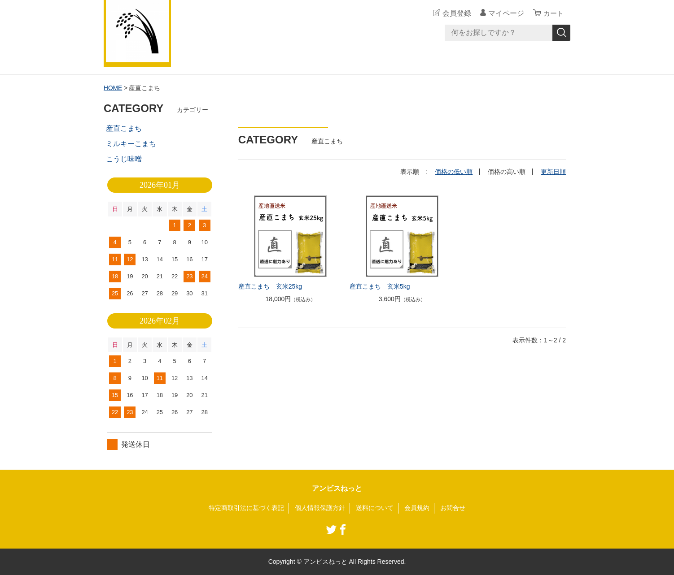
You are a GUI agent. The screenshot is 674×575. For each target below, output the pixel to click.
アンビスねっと (337, 488)
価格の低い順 (454, 171)
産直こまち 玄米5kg (380, 286)
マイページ (505, 13)
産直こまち (124, 128)
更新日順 (553, 171)
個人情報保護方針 (320, 507)
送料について (375, 507)
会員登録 (455, 13)
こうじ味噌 (124, 159)
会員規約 (416, 507)
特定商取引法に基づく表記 (246, 507)
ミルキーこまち (131, 143)
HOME (113, 87)
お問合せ (452, 507)
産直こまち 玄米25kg (270, 286)
